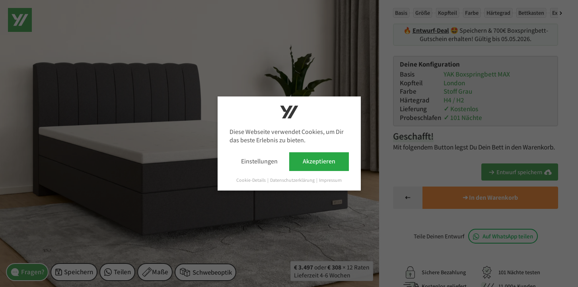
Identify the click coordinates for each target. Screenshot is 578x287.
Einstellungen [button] (259, 161)
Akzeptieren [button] (319, 161)
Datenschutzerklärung (292, 180)
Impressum (330, 180)
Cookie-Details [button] (251, 180)
